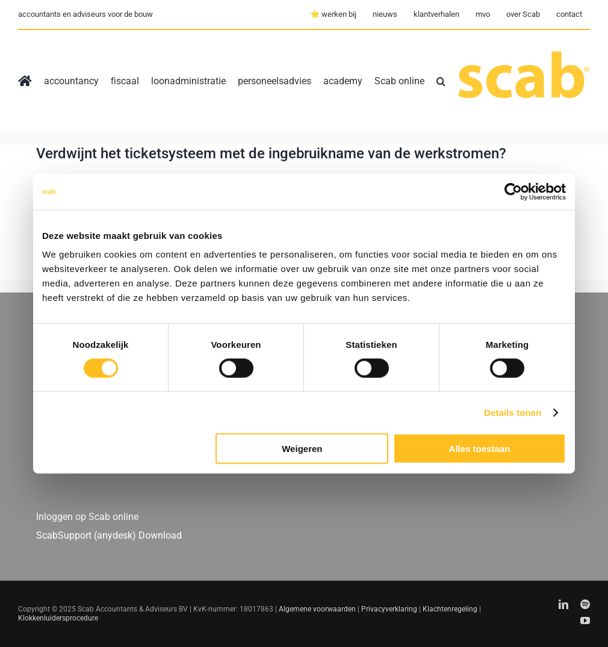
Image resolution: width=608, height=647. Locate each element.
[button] (440, 81)
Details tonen (512, 412)
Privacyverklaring (389, 609)
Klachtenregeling (450, 609)
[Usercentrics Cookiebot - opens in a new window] (513, 191)
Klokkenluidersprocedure (58, 618)
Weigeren (302, 449)
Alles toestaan (479, 449)
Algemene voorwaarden (317, 609)
